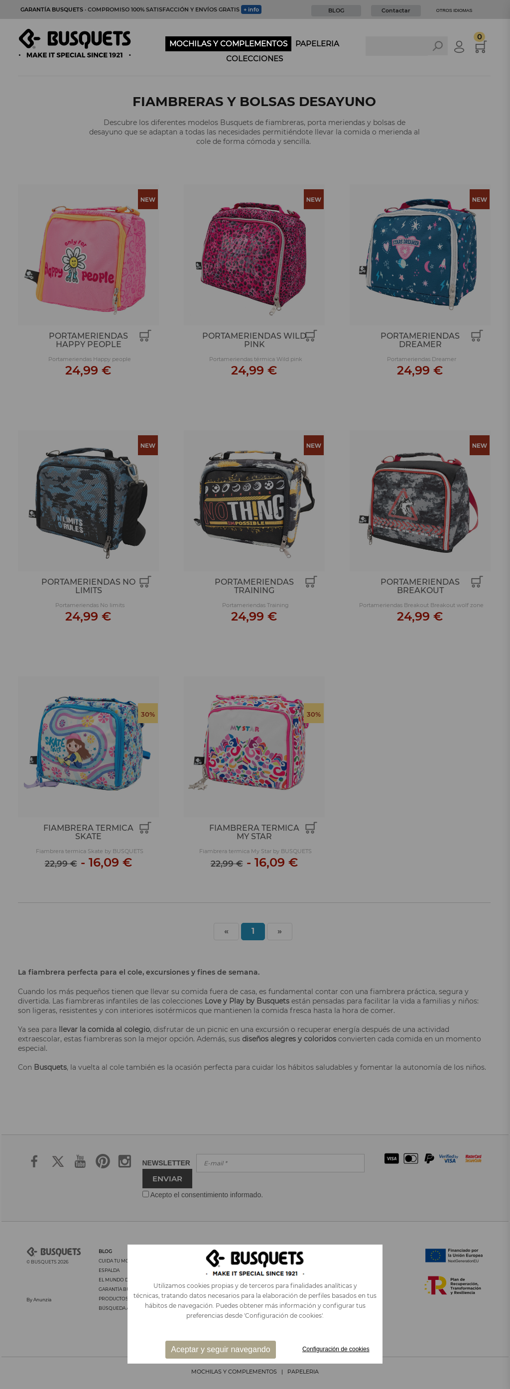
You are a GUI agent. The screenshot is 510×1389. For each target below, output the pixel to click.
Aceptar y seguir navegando (220, 1349)
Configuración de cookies (336, 1349)
